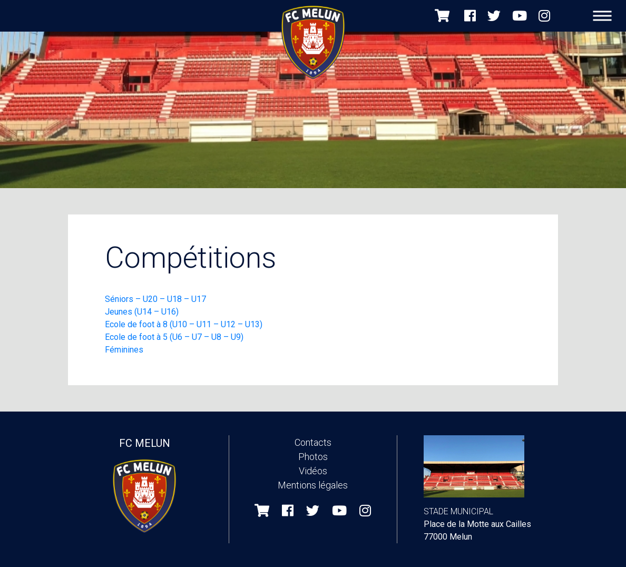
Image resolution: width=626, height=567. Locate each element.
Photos (313, 456)
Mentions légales (313, 485)
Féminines (124, 350)
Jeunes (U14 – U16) (142, 312)
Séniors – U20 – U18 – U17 (156, 299)
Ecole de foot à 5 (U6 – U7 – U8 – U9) (174, 337)
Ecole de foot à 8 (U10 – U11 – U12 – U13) (183, 324)
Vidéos (313, 470)
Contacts (313, 442)
